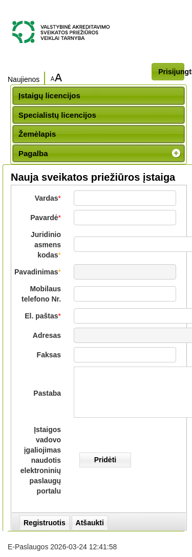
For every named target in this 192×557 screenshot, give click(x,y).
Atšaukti (90, 523)
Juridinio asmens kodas (46, 244)
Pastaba (47, 393)
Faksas (49, 355)
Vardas (46, 198)
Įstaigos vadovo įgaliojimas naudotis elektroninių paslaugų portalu (40, 460)
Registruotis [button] (45, 523)
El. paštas (41, 316)
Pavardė (44, 217)
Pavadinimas (36, 272)
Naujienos (23, 79)
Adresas (47, 335)
